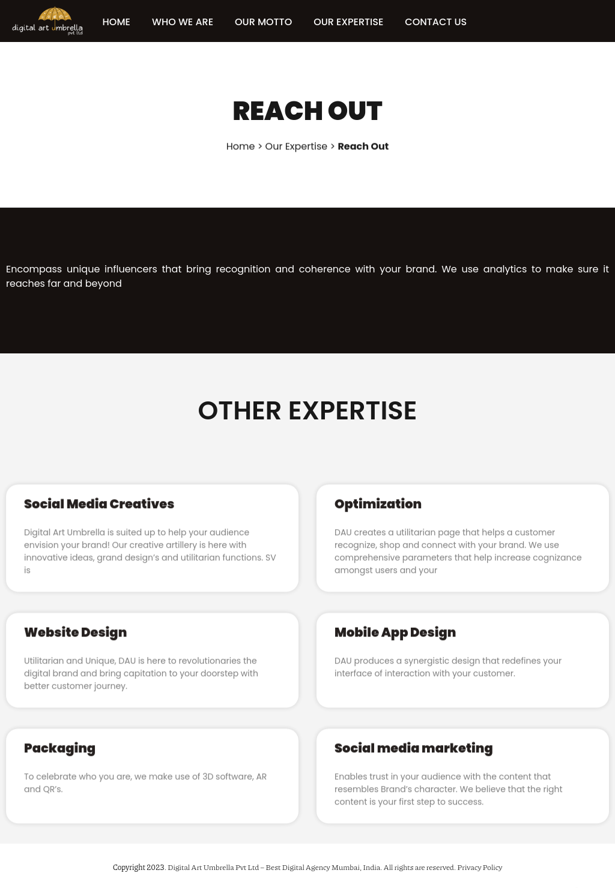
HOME (128, 22)
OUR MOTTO (275, 22)
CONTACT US (448, 22)
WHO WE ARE (194, 22)
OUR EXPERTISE (361, 22)
